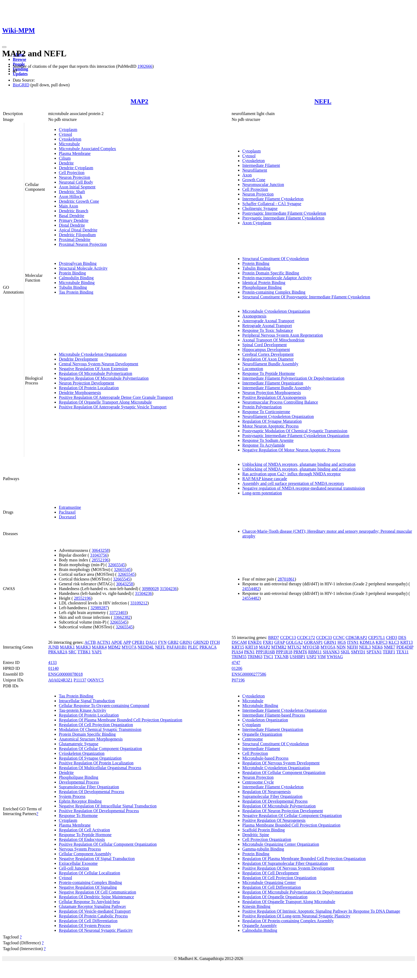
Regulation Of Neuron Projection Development (282, 810)
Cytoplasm (68, 129)
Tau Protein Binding (76, 292)
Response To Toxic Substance (267, 330)
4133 (52, 662)
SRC (72, 652)
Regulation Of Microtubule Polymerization (95, 373)
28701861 (286, 579)
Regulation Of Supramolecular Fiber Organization (285, 863)
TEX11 (402, 652)
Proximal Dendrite (74, 239)
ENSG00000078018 (65, 674)
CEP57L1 (376, 637)
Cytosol (65, 134)
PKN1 (249, 652)
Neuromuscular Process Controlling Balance (280, 402)
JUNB (53, 647)
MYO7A (129, 647)
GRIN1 (186, 642)
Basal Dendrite (71, 215)
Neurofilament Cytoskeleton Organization (278, 416)
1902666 (144, 66)
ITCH (215, 642)
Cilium (64, 158)
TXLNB (281, 656)
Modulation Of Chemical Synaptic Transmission (100, 729)
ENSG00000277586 (249, 674)
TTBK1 (84, 652)
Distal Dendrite (72, 225)
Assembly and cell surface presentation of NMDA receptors (293, 483)
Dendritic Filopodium (77, 234)
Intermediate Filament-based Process (273, 715)
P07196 (238, 680)
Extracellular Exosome (78, 863)
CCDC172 (306, 637)
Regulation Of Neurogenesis (266, 791)
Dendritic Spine (255, 834)
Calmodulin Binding (76, 278)
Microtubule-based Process (265, 758)
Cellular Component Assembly (85, 854)
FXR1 (268, 642)
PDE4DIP (405, 647)
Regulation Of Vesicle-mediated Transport (95, 911)
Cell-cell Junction (74, 868)
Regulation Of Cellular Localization (89, 873)
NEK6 (377, 647)
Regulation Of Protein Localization (89, 388)
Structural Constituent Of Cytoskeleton (275, 258)
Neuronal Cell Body (76, 182)
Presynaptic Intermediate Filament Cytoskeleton (283, 218)
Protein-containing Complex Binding (273, 292)
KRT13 (406, 642)
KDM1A (367, 642)
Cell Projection (71, 172)
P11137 (80, 680)
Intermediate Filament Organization (272, 383)
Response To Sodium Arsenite (268, 440)
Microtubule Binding (77, 282)
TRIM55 (239, 656)
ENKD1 (255, 642)
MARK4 (99, 647)
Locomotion (252, 368)
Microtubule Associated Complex (87, 148)
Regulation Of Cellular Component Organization (100, 748)
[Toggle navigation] (4, 47)
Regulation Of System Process (85, 925)
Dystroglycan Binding (78, 263)
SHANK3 (331, 652)
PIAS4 (237, 652)
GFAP (279, 642)
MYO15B (310, 647)
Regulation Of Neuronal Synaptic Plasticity (96, 930)
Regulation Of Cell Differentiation (88, 920)
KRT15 (238, 647)
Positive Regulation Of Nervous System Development (288, 868)
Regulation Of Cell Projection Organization (96, 724)
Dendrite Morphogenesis (80, 392)
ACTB (90, 642)
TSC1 (268, 656)
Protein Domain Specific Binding (270, 273)
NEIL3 (365, 647)
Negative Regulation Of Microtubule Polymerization (104, 378)
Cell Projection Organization (266, 839)
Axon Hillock (70, 196)
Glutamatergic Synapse (78, 744)
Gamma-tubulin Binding (263, 849)
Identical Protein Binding (263, 282)
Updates (20, 73)
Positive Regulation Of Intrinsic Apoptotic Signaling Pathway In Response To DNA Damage (321, 911)
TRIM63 (255, 656)
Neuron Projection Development (86, 383)
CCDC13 (288, 637)
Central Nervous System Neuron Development (98, 364)
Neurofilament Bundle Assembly (270, 364)
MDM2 (114, 647)
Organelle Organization (262, 734)
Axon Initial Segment (77, 187)
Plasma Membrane (75, 153)
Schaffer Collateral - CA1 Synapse (271, 203)
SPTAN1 (374, 652)
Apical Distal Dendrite (78, 230)
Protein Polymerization (262, 407)
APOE (116, 642)
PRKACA (207, 647)
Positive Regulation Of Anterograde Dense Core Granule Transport (116, 397)
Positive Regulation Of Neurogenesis (274, 820)
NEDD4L (145, 647)
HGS (341, 642)
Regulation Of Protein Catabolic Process (93, 916)
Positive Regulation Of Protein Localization (96, 763)
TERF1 (389, 652)
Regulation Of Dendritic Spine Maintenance (96, 897)
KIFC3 (381, 642)
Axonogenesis (254, 316)
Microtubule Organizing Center (269, 882)
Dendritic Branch (73, 211)
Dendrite (66, 163)
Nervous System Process (80, 849)
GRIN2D (201, 642)
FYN (162, 642)
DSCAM (239, 642)
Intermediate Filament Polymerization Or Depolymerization (293, 378)
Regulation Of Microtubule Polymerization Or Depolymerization (297, 892)
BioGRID (21, 85)
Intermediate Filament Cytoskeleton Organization (284, 710)
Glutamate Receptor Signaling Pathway (92, 906)
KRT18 (251, 647)
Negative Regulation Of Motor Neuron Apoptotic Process (291, 450)
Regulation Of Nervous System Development (281, 763)
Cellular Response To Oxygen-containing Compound (104, 705)
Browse (19, 59)
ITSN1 (353, 642)
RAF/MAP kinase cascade (264, 478)
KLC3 (394, 642)
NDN (341, 647)
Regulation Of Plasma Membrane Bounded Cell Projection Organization (120, 720)
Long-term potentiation (262, 493)
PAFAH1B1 (176, 647)
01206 (237, 668)
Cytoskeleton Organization (82, 753)
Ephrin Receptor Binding (80, 801)
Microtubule (69, 144)
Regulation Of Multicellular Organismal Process (100, 767)
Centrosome (252, 739)
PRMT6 (300, 652)
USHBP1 (298, 656)
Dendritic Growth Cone (79, 201)
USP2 (311, 656)
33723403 (117, 612)
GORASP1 (313, 642)
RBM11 (315, 652)
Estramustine (70, 507)
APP (127, 642)
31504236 (168, 588)
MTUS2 (294, 647)
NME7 (389, 647)
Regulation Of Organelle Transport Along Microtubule (105, 402)
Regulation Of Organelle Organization (274, 897)
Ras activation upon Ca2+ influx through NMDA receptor (291, 474)
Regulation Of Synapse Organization (90, 758)
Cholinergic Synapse (260, 208)
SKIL (345, 652)
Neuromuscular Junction (263, 184)
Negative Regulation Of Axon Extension (93, 368)
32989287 (98, 608)
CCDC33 (324, 637)
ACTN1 (103, 642)
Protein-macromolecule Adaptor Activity (277, 278)
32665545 (116, 564)
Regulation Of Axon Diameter (268, 359)
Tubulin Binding (73, 287)
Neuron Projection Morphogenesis (271, 392)
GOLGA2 (294, 642)
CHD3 (391, 637)
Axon (247, 175)
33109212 (138, 603)
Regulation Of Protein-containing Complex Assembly (288, 920)
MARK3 (83, 647)
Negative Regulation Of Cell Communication (97, 892)
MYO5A (327, 647)
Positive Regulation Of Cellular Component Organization (108, 844)
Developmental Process (79, 782)
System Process (72, 796)
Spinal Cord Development (264, 344)
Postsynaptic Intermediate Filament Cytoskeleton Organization (295, 435)
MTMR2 (278, 647)
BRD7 (273, 637)
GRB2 (173, 642)
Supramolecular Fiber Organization (89, 787)
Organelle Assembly (259, 925)
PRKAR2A (57, 652)
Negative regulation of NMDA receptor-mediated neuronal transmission (303, 488)
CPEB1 (138, 642)
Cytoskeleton (70, 139)
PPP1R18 (284, 652)
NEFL (322, 101)
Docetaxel (67, 517)
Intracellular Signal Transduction (87, 700)
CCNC (339, 637)
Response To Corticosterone (266, 411)
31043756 (98, 555)
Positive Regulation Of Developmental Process (99, 810)
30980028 (150, 588)
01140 (53, 668)
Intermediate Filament (261, 165)
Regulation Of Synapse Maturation (272, 421)
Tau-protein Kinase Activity (82, 710)
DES (402, 637)
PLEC (193, 647)
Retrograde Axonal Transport (267, 325)
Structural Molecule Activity (83, 268)
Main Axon (68, 206)
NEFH (352, 647)
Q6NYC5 (95, 680)
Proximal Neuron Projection (83, 244)
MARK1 (67, 647)
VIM (322, 656)
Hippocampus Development (266, 349)
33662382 (121, 617)
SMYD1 (358, 652)
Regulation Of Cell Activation (84, 830)
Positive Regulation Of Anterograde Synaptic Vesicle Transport (112, 407)
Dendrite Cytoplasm (76, 168)
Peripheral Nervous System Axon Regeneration (282, 335)
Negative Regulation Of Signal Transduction (97, 858)
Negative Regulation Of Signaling (88, 887)
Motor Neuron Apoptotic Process (270, 426)
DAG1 (151, 642)
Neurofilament (254, 170)
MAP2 (139, 101)
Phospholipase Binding (262, 287)
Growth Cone (253, 179)
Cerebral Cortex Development (268, 354)
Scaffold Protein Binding (263, 830)
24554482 (250, 588)
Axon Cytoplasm (256, 223)
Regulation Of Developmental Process (91, 791)
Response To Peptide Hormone (268, 373)
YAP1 (96, 652)
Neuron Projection (74, 177)
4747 (236, 662)
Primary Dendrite (74, 220)
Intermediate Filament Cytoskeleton (272, 199)
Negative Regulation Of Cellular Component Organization (292, 815)
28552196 (100, 560)
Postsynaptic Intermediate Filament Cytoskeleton (284, 213)
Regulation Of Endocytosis (82, 839)
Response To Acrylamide (263, 445)
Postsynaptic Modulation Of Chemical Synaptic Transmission (294, 431)
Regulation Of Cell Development (270, 873)
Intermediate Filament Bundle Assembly (276, 388)
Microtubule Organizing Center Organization (280, 844)
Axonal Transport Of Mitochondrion (273, 340)
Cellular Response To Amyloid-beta (89, 901)
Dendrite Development (78, 359)
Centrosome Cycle (258, 782)
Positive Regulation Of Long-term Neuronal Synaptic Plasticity (296, 916)
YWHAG (335, 656)
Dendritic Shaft (72, 191)
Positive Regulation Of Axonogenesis (274, 397)
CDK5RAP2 (356, 637)
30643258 (100, 550)
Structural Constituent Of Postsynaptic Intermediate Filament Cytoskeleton (306, 297)
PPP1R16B (265, 652)
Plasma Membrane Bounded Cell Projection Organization (291, 825)
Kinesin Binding (256, 906)
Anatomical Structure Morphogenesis (91, 739)
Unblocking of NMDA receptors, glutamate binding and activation (299, 464)
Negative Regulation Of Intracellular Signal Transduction (107, 806)
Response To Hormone (78, 815)
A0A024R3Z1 (60, 680)
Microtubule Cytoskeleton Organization (93, 354)
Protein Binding (72, 273)
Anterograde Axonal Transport (268, 321)
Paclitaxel (67, 512)
